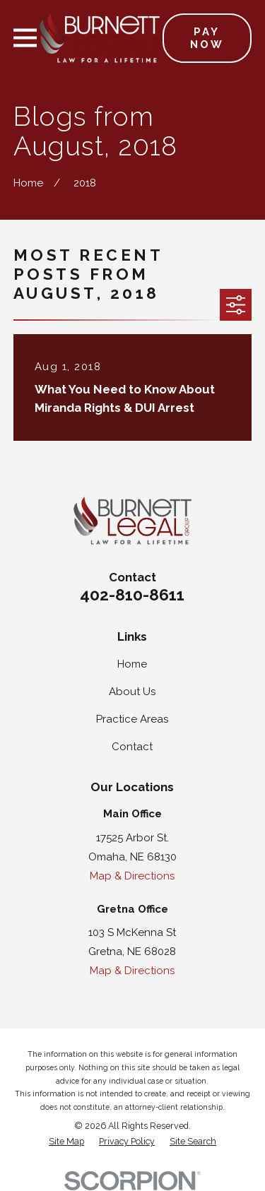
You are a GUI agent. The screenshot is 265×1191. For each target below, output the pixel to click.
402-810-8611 (132, 595)
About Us (132, 691)
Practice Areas (132, 719)
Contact (132, 746)
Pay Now (207, 38)
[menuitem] (66, 1142)
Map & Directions (132, 876)
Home (132, 664)
